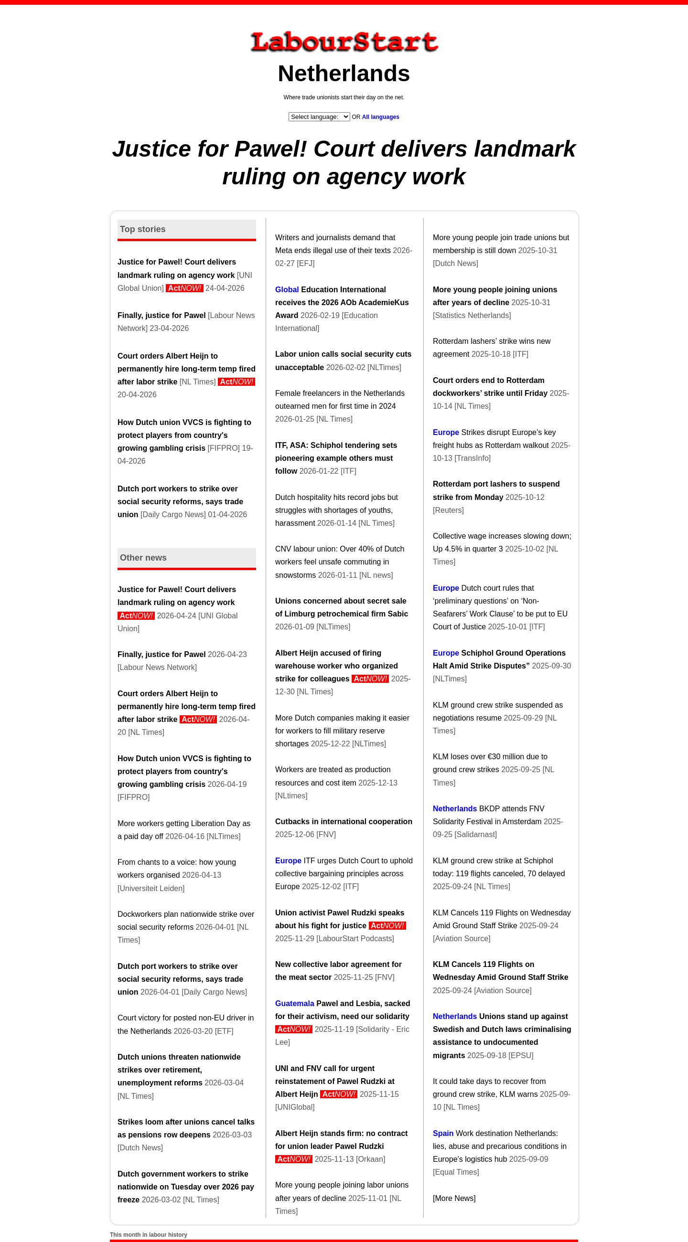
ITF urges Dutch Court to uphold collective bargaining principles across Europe (344, 874)
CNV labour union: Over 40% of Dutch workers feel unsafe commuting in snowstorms (339, 562)
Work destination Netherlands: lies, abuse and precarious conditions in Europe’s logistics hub (500, 1146)
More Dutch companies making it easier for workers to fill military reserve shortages (342, 731)
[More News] (454, 1198)
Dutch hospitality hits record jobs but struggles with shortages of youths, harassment (336, 510)
